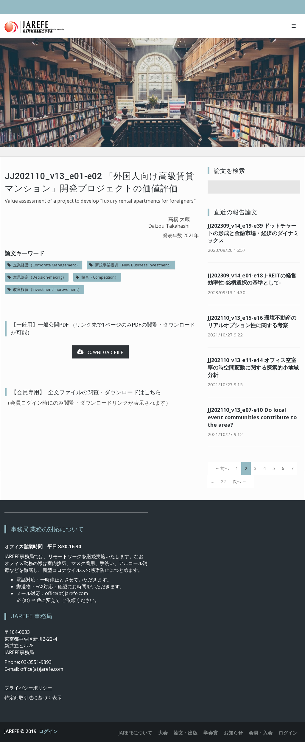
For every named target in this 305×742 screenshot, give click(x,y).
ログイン (48, 731)
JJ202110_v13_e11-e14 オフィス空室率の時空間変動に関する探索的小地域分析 (253, 367)
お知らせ (233, 732)
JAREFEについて (135, 732)
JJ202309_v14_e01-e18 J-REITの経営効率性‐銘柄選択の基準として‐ (252, 279)
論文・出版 (185, 732)
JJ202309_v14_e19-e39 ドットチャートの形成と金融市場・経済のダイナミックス (253, 233)
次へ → (239, 481)
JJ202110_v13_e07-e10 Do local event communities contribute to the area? (252, 417)
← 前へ (222, 468)
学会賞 (210, 732)
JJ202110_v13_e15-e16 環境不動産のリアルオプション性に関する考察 (252, 321)
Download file (100, 352)
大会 (163, 732)
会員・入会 (261, 732)
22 (223, 481)
